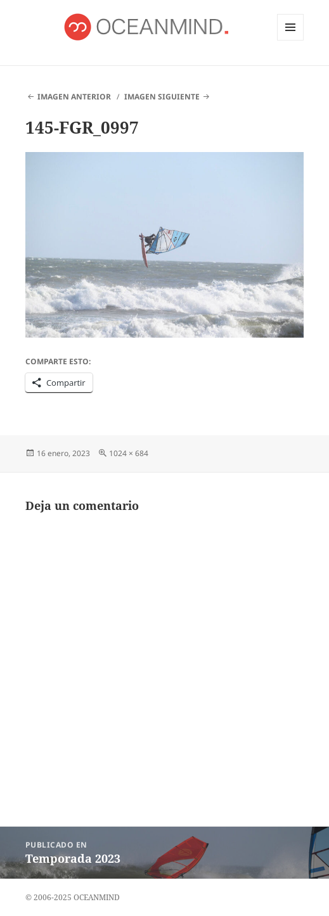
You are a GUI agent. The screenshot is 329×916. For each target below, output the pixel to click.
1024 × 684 (128, 453)
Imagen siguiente (162, 96)
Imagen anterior (74, 96)
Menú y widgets (291, 40)
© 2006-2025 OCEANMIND (72, 897)
